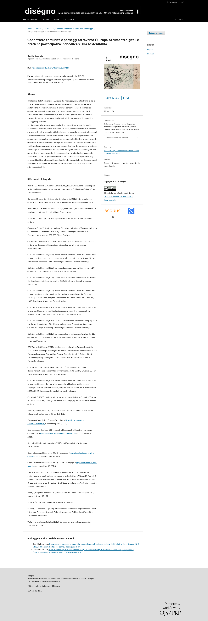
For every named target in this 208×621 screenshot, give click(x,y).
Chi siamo (67, 19)
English (150, 49)
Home (29, 29)
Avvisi (56, 19)
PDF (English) (113, 98)
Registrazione (171, 2)
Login (183, 2)
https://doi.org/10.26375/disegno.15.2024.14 (51, 68)
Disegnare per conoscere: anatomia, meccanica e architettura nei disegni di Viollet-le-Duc (88, 544)
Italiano (150, 53)
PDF (127, 98)
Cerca (179, 19)
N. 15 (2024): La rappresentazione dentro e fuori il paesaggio (69, 29)
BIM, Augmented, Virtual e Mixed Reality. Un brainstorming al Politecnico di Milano (85, 549)
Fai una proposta (156, 33)
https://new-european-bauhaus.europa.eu (58, 433)
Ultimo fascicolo (30, 19)
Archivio (45, 19)
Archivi (38, 29)
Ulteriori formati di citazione (117, 137)
